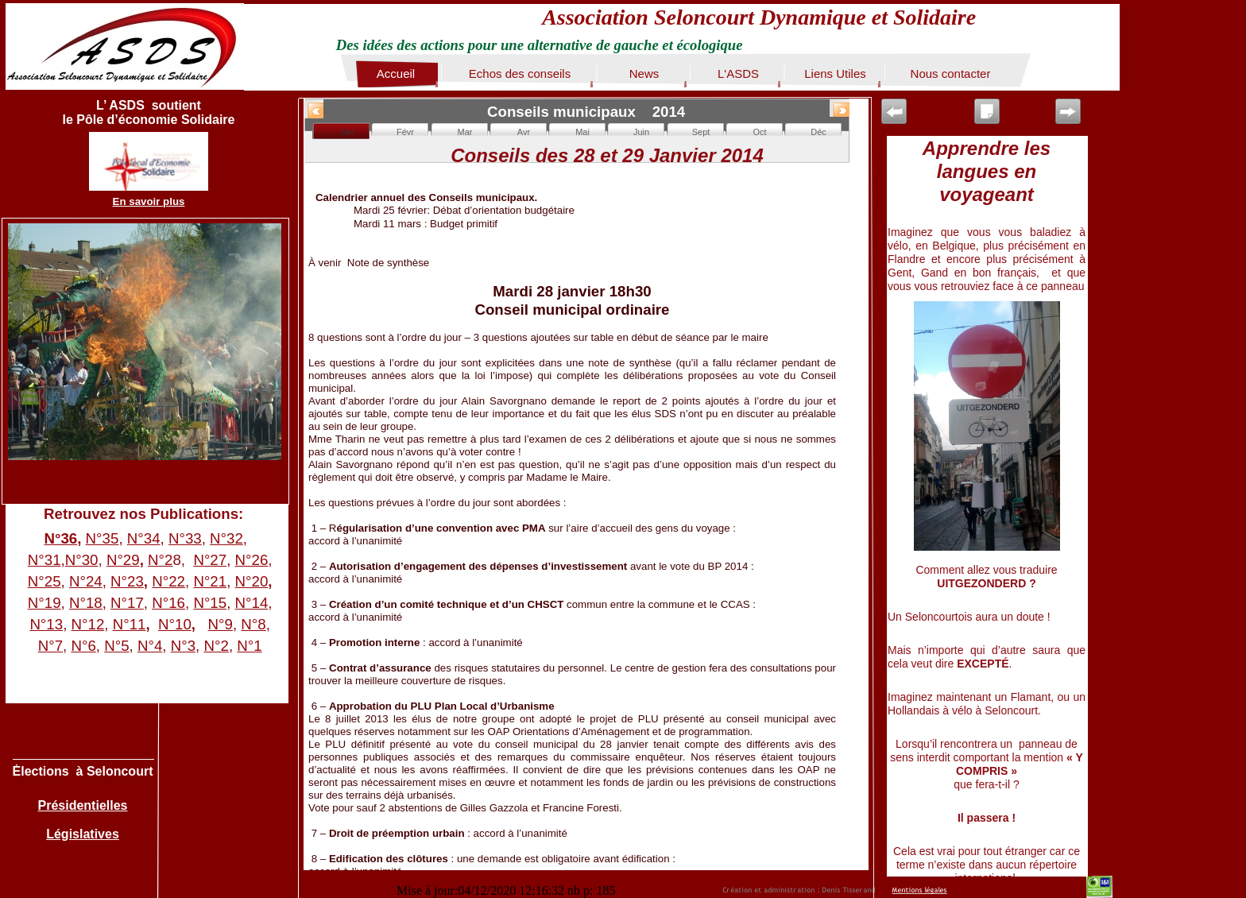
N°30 (82, 560)
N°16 (168, 602)
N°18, (87, 602)
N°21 (209, 581)
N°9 (220, 624)
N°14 (252, 602)
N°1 (249, 645)
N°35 (102, 538)
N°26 (252, 560)
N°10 (175, 624)
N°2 (160, 560)
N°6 (83, 645)
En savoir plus (149, 201)
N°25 (44, 581)
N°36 (60, 538)
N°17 (127, 602)
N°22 (168, 581)
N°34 (144, 538)
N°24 (86, 581)
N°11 (129, 624)
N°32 (226, 538)
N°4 (149, 645)
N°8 (253, 624)
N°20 (252, 581)
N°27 (209, 560)
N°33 (185, 538)
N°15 (209, 602)
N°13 (46, 624)
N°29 (123, 560)
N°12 (88, 624)
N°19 (44, 602)
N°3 (183, 645)
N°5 (116, 645)
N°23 (127, 581)
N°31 (44, 560)
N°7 (50, 645)
